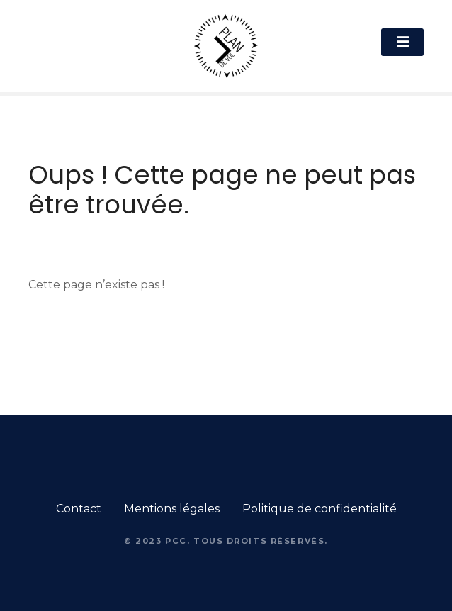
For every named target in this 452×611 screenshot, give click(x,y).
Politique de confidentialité (319, 508)
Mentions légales (172, 508)
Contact (78, 508)
